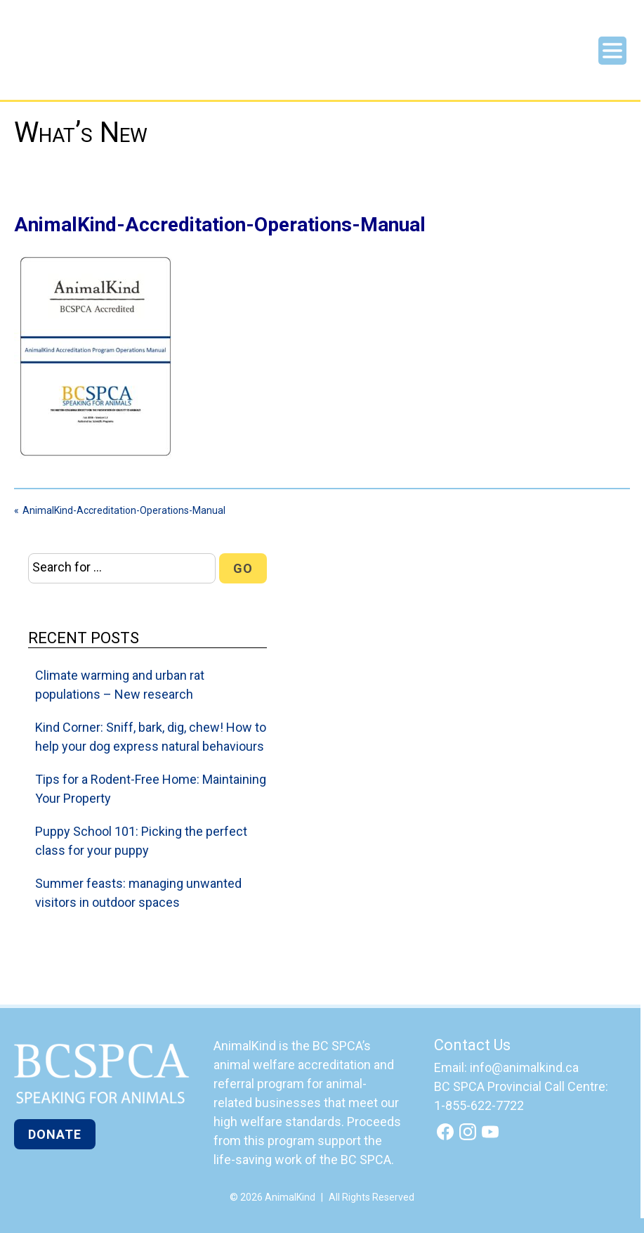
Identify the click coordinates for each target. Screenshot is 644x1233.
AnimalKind (61, 57)
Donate (54, 1134)
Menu (612, 51)
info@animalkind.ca (524, 1067)
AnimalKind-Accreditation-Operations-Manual (123, 510)
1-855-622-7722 (479, 1105)
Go (243, 568)
